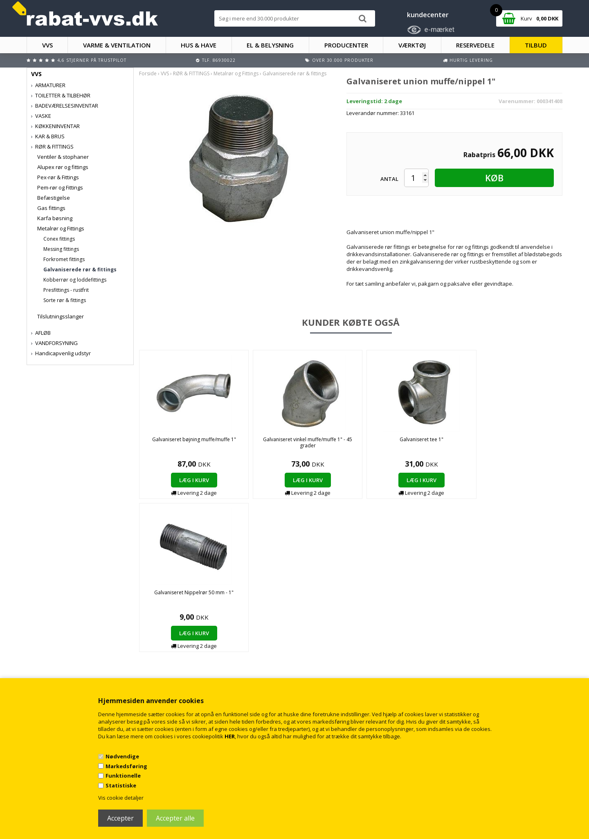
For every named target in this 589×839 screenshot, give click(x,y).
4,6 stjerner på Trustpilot (91, 60)
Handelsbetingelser (193, 645)
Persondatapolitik (191, 669)
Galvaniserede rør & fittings (80, 269)
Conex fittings (59, 238)
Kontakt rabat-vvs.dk (194, 653)
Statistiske (121, 785)
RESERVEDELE (475, 45)
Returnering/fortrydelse (198, 661)
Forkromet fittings (64, 259)
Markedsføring (126, 766)
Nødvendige (122, 756)
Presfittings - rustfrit (66, 289)
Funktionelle (123, 775)
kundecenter (428, 14)
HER (230, 736)
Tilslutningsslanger (60, 316)
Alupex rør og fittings (62, 167)
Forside (148, 73)
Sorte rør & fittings (64, 300)
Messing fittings (61, 249)
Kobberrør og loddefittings (74, 279)
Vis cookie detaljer (121, 797)
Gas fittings (51, 208)
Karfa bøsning (54, 218)
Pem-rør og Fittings (60, 187)
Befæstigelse (53, 197)
